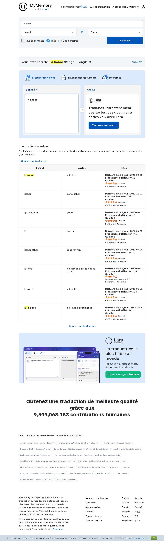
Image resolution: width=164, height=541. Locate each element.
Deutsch (126, 516)
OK (154, 538)
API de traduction (100, 6)
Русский (138, 507)
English (125, 498)
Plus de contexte (32, 40)
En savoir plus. (141, 538)
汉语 (136, 516)
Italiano (125, 502)
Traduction (90, 502)
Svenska (138, 498)
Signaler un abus (93, 507)
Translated (93, 516)
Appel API (137, 62)
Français (126, 511)
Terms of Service (93, 520)
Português (140, 502)
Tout (51, 40)
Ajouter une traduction (34, 161)
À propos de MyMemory (126, 6)
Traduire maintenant (103, 125)
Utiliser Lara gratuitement (123, 374)
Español (125, 507)
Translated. (59, 529)
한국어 (137, 520)
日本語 (137, 511)
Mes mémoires (68, 40)
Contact (89, 511)
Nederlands (127, 520)
